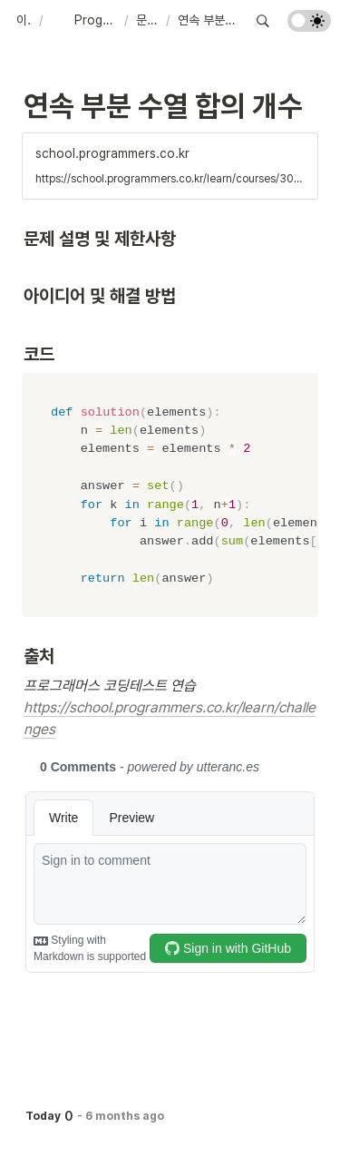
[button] (24, 21)
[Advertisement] (170, 1122)
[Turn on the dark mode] (309, 26)
